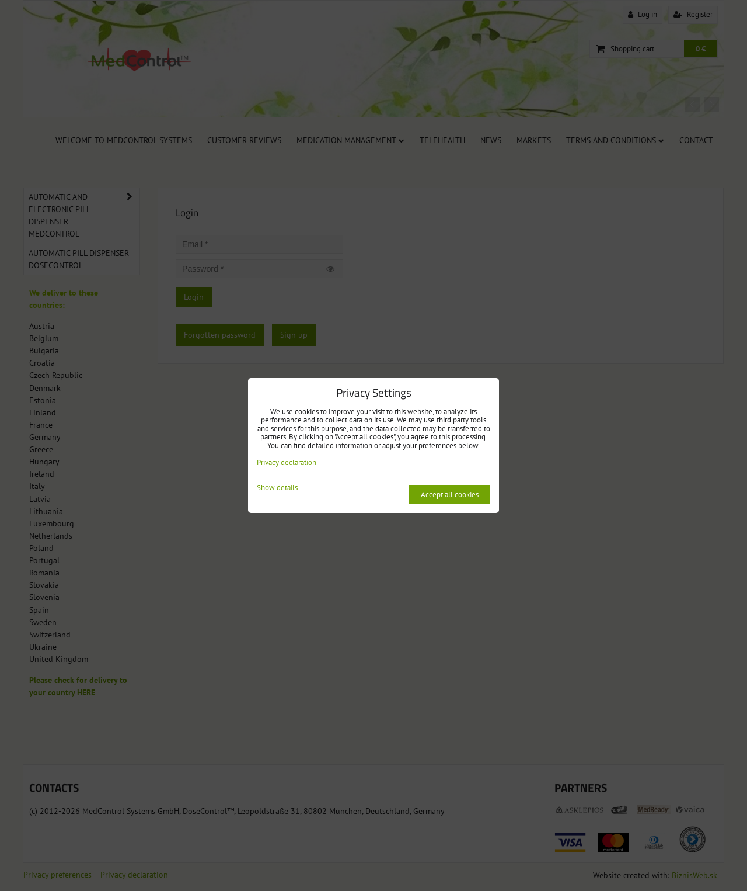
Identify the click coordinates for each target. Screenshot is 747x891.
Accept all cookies (450, 495)
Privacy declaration (286, 462)
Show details (277, 488)
